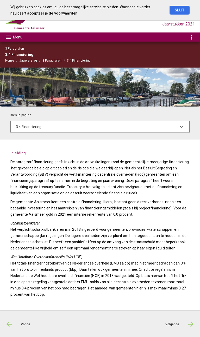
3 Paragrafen (52, 60)
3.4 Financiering (79, 60)
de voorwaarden (63, 13)
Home (9, 60)
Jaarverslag (28, 60)
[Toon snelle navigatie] (191, 37)
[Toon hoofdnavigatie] (14, 37)
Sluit (179, 10)
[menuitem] (12, 60)
